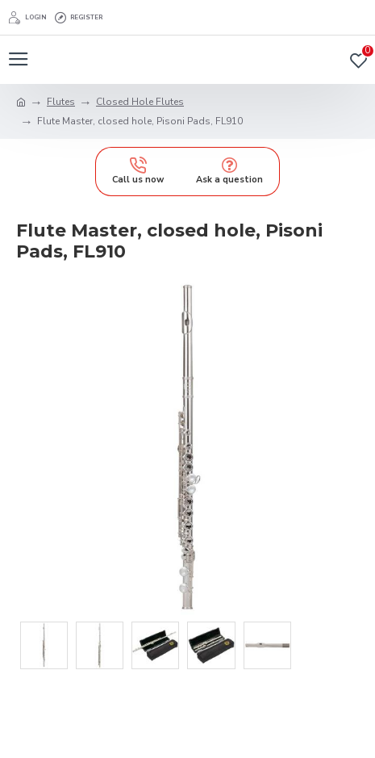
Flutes (61, 101)
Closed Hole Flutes (140, 101)
